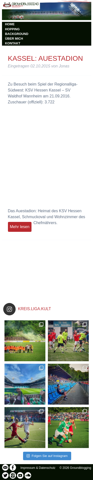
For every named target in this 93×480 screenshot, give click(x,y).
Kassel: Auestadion (45, 58)
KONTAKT (12, 43)
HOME (9, 24)
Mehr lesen (20, 227)
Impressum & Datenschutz (38, 468)
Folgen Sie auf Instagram (47, 456)
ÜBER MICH (14, 38)
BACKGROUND (16, 34)
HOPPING (12, 29)
